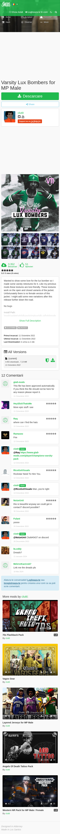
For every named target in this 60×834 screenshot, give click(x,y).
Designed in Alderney (11, 826)
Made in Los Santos (11, 829)
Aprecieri (29, 267)
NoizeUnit (18, 500)
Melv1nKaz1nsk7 (22, 564)
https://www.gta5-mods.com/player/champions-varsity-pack (33, 455)
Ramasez (18, 433)
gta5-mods (19, 382)
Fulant (16, 518)
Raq (15, 418)
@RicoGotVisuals (22, 489)
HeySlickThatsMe (22, 403)
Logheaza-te (33, 580)
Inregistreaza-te (12, 583)
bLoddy (17, 549)
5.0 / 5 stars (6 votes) (10, 273)
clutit (21, 113)
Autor (22, 449)
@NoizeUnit (19, 537)
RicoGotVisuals (21, 470)
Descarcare (30, 96)
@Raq (16, 452)
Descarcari (12, 267)
